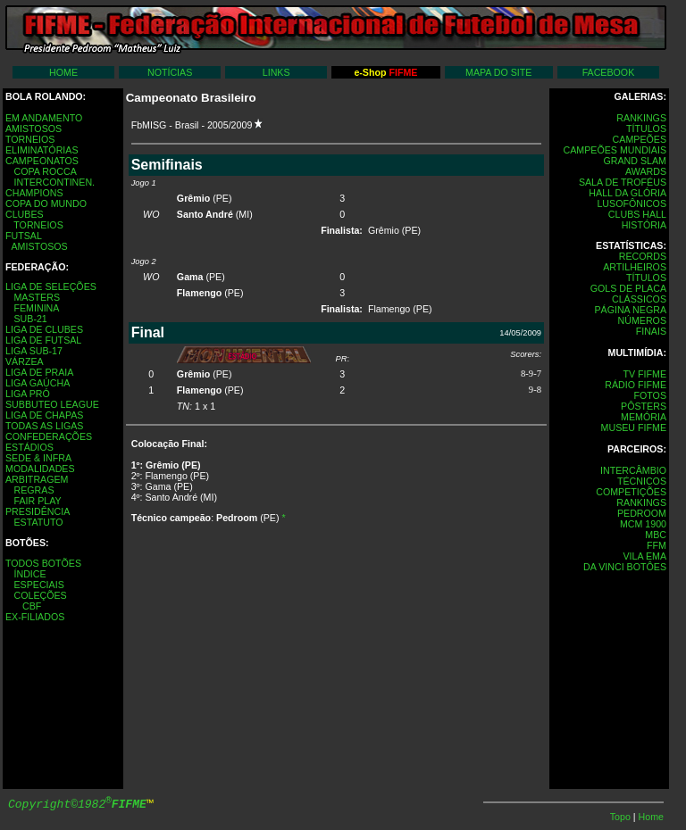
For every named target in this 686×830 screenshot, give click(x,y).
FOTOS (649, 395)
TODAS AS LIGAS (44, 425)
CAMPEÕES (639, 139)
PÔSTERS (643, 406)
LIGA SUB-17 (34, 350)
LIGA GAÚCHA (37, 383)
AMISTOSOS (33, 128)
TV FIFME (644, 374)
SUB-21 (29, 318)
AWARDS (645, 171)
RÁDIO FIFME (635, 384)
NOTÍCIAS (169, 72)
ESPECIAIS (38, 584)
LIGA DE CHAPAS (44, 415)
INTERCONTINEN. (54, 182)
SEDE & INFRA (38, 457)
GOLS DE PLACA (628, 288)
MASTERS (36, 297)
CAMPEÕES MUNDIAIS (615, 150)
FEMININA (36, 308)
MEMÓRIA (643, 416)
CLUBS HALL (637, 214)
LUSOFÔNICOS (631, 203)
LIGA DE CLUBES (44, 329)
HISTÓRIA (644, 225)
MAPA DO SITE (498, 72)
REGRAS (33, 490)
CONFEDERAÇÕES (48, 436)
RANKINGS (641, 117)
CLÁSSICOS (639, 299)
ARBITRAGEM (36, 479)
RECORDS (642, 256)
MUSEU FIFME (633, 427)
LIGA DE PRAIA (39, 372)
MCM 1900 (643, 524)
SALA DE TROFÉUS (622, 182)
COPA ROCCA (44, 171)
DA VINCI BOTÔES (624, 566)
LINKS (276, 72)
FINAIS (651, 331)
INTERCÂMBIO (633, 470)
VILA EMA (644, 556)
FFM (656, 545)
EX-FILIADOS (34, 616)
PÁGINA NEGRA (630, 309)
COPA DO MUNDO (46, 203)
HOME (63, 72)
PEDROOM (641, 513)
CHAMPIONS (34, 192)
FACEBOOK (608, 72)
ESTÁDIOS (29, 447)
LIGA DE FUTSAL (43, 340)
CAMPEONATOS (42, 160)
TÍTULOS (646, 128)
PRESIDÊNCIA (37, 511)
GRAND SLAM (635, 160)
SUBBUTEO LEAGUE (52, 404)
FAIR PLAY (37, 500)
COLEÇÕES (39, 595)
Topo (621, 816)
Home (651, 816)
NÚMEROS (642, 320)
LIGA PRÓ (27, 393)
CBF (31, 606)
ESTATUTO (38, 522)
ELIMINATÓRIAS (42, 150)
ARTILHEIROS (634, 266)
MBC (655, 534)
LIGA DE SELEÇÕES (50, 286)
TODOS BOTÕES (43, 563)
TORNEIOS (29, 139)
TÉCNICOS (641, 481)
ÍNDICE (29, 574)
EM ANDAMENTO (43, 117)
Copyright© (77, 804)
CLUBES (24, 214)
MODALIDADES (40, 468)
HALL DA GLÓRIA (627, 192)
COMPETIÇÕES (631, 491)
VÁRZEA (24, 361)
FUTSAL (23, 235)
